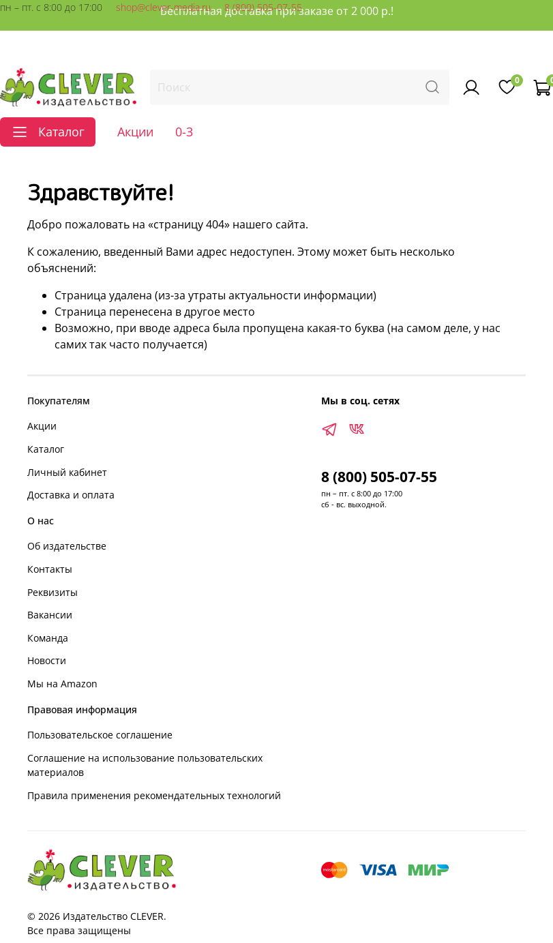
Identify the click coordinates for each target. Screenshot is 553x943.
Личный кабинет (67, 472)
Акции (135, 131)
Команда (47, 637)
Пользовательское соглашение (100, 734)
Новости (46, 660)
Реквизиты (52, 592)
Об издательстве (66, 545)
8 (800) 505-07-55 (263, 7)
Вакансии (49, 614)
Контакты (49, 569)
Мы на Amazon (62, 683)
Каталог (45, 449)
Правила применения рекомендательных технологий (154, 795)
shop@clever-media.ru (163, 7)
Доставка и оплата (71, 494)
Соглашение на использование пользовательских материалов (145, 765)
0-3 (184, 131)
